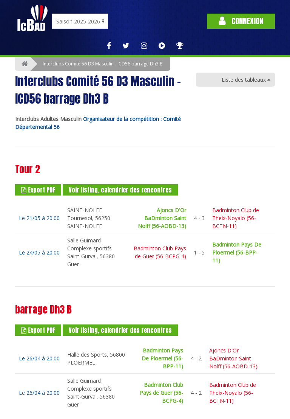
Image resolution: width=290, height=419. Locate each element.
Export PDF (38, 189)
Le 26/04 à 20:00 (39, 358)
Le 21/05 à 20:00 (39, 218)
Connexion (241, 21)
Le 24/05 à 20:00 (39, 252)
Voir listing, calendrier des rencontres (120, 189)
